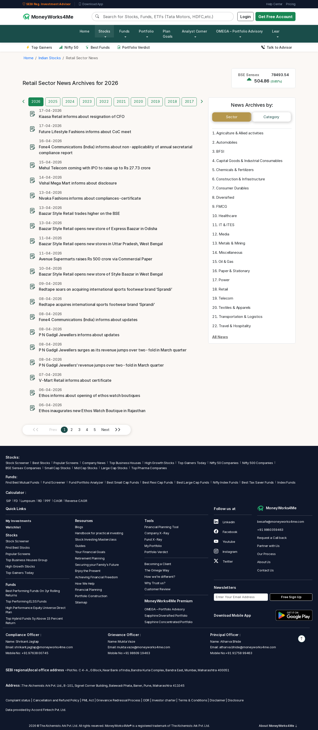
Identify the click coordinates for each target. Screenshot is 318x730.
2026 (35, 101)
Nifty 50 (68, 47)
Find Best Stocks (18, 547)
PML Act (88, 700)
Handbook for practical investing (99, 533)
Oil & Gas (226, 261)
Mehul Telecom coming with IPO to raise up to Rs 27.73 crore (95, 167)
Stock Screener (17, 463)
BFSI (220, 151)
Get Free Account (275, 16)
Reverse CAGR (76, 501)
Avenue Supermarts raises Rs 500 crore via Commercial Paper (95, 258)
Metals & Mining (232, 243)
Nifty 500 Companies (257, 463)
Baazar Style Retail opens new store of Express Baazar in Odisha (98, 228)
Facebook (226, 532)
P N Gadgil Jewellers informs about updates (79, 334)
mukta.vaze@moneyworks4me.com (143, 647)
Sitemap (81, 602)
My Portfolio (153, 546)
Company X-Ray (156, 533)
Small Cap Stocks (57, 468)
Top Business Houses (125, 463)
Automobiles (226, 142)
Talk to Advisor (276, 47)
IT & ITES (226, 224)
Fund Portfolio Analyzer (86, 482)
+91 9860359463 (270, 530)
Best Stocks (41, 463)
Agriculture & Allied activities (239, 133)
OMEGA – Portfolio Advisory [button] (239, 31)
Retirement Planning (90, 558)
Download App (90, 4)
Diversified (225, 197)
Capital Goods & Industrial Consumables (249, 160)
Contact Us (265, 570)
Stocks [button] (104, 31)
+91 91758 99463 (238, 653)
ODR (146, 700)
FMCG (221, 206)
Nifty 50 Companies (224, 463)
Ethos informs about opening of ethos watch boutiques (89, 395)
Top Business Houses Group (26, 560)
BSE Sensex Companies (23, 468)
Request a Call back (271, 538)
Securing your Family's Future (97, 565)
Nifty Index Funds (225, 482)
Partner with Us (268, 546)
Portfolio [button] (146, 31)
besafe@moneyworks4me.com (280, 521)
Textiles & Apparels (235, 307)
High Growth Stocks (159, 463)
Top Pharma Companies (149, 468)
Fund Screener (54, 482)
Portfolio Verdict (133, 47)
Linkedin (224, 522)
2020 (138, 101)
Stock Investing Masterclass (96, 539)
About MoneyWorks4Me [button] (278, 726)
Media (224, 234)
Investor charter (164, 700)
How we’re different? (159, 577)
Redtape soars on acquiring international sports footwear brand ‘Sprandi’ (105, 289)
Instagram (225, 552)
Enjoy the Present (87, 571)
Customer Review (157, 589)
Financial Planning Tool (161, 527)
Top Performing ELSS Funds (26, 601)
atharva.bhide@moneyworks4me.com (247, 647)
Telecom (226, 298)
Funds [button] (124, 31)
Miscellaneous (230, 252)
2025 (52, 101)
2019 (155, 101)
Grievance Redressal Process (118, 700)
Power (224, 280)
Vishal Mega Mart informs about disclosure (78, 183)
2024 (70, 101)
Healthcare (228, 215)
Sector (231, 117)
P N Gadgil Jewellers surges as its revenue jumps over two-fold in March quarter (112, 350)
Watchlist (13, 527)
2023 (86, 101)
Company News (94, 463)
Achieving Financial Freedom (96, 577)
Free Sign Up (291, 597)
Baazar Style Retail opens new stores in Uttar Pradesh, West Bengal (101, 243)
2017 (189, 101)
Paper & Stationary (234, 270)
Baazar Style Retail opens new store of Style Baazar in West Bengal (101, 274)
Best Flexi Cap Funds (158, 482)
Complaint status (18, 700)
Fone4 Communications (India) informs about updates (88, 319)
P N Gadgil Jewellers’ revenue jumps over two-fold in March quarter (101, 365)
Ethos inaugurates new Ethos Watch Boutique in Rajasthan (92, 410)
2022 (104, 101)
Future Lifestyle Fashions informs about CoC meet (85, 131)
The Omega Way (156, 570)
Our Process (266, 554)
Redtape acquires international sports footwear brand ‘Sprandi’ (97, 304)
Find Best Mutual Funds (23, 482)
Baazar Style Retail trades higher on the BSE (79, 213)
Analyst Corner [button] (194, 31)
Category (271, 117)
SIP (8, 501)
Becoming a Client (157, 564)
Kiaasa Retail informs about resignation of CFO (82, 116)
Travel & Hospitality (235, 326)
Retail (223, 289)
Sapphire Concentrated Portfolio (168, 622)
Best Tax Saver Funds (258, 482)
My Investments (18, 521)
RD (40, 501)
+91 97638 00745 (34, 653)
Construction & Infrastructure (240, 179)
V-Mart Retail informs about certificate (75, 380)
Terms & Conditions (192, 700)
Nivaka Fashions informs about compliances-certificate (90, 198)
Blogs (79, 527)
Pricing (291, 4)
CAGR (58, 501)
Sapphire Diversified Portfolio (166, 615)
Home (84, 31)
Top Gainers (39, 47)
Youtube (224, 542)
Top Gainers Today (192, 463)
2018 (172, 101)
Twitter (223, 561)
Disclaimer (217, 700)
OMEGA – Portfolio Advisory (164, 609)
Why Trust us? (154, 583)
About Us (264, 562)
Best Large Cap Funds (193, 482)
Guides (80, 546)
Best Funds (98, 47)
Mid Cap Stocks (86, 468)
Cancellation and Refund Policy (56, 700)
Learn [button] (277, 31)
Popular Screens (66, 463)
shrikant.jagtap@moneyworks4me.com (43, 647)
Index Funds (286, 482)
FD (16, 501)
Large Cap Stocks (114, 468)
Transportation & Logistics (241, 316)
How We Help (85, 583)
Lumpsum (28, 501)
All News (220, 337)
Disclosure (236, 700)
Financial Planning (88, 589)
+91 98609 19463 (136, 653)
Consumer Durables (232, 188)
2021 (121, 101)
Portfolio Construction (91, 596)
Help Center (274, 4)
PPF (48, 501)
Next (105, 429)
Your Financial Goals (90, 552)
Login (245, 16)
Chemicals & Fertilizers (235, 169)
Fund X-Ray (153, 539)
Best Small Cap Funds (123, 482)
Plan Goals (168, 33)
